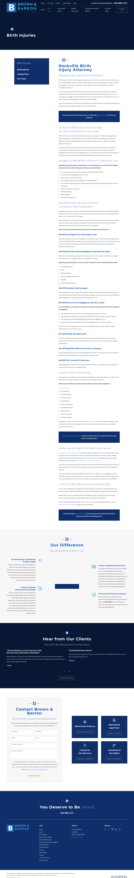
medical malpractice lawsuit (67, 504)
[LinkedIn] (116, 829)
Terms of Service (44, 858)
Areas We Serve (44, 847)
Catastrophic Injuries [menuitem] (61, 10)
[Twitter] (109, 829)
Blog (74, 3)
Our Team (50, 3)
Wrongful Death (44, 845)
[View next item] (69, 671)
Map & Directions (77, 837)
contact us (91, 421)
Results (58, 3)
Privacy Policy (43, 860)
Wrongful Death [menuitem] (108, 10)
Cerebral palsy (65, 388)
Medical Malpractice (45, 840)
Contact (41, 855)
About (41, 832)
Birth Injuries (43, 834)
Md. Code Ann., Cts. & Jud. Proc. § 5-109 (70, 453)
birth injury (114, 94)
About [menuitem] (43, 10)
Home (43, 3)
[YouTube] (112, 829)
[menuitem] (31, 69)
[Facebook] (105, 829)
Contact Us (122, 9)
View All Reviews (66, 678)
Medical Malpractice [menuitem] (75, 10)
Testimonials (67, 3)
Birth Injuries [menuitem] (50, 10)
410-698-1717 (120, 3)
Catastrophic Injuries (45, 837)
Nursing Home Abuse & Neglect (48, 842)
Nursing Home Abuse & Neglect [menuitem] (92, 10)
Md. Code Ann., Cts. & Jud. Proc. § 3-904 (87, 461)
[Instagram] (119, 829)
